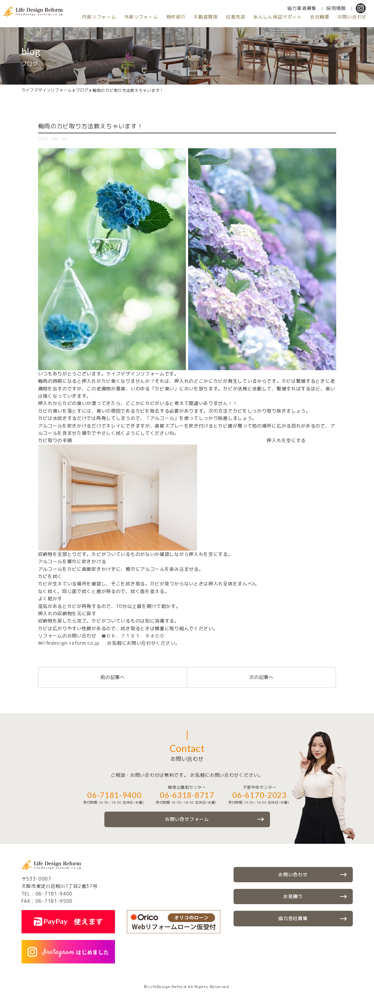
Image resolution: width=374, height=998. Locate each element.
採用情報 (277, 18)
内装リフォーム (25, 27)
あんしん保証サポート (213, 27)
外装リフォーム (69, 27)
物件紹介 (106, 27)
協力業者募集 (242, 18)
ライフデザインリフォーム (47, 90)
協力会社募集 (292, 918)
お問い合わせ (292, 27)
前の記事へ (112, 677)
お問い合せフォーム (187, 819)
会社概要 (258, 27)
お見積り (293, 896)
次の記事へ (261, 677)
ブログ (82, 90)
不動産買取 (138, 27)
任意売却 (170, 27)
